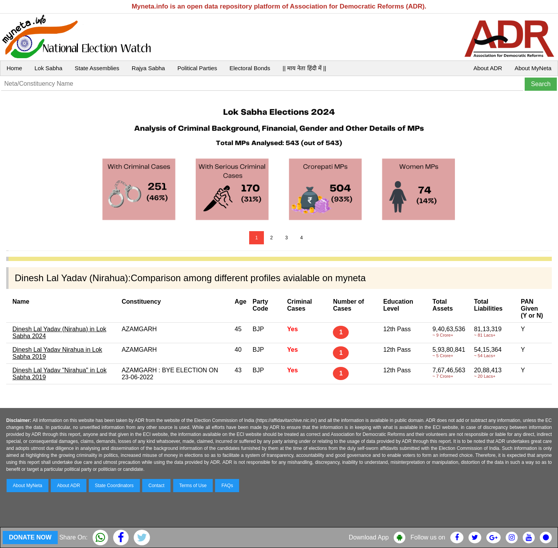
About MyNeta (533, 68)
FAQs (227, 485)
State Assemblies (97, 68)
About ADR (488, 68)
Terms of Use (193, 485)
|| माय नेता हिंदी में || (304, 68)
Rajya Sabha (148, 68)
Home (14, 68)
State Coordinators (114, 485)
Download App (369, 537)
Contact (156, 485)
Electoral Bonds (249, 68)
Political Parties (197, 68)
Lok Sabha (48, 68)
